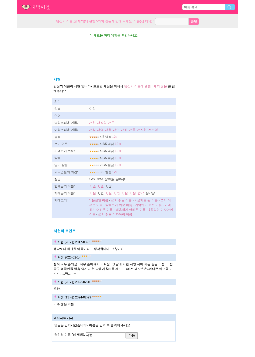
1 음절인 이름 (98, 200)
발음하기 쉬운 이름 (118, 205)
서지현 (142, 129)
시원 (100, 186)
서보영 (153, 129)
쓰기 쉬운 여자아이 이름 (115, 214)
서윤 (108, 129)
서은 (108, 193)
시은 (92, 193)
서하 (124, 129)
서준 (111, 122)
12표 (115, 136)
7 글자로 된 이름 (146, 200)
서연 (116, 129)
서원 (92, 122)
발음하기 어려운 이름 (131, 209)
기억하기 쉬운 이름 (148, 205)
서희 (92, 129)
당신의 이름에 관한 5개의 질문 (145, 86)
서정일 (102, 122)
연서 (140, 193)
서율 (132, 129)
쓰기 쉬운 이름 (121, 200)
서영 (100, 129)
